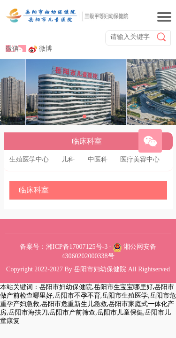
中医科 (97, 159)
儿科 (68, 159)
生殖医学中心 (29, 159)
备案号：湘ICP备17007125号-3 (63, 246)
